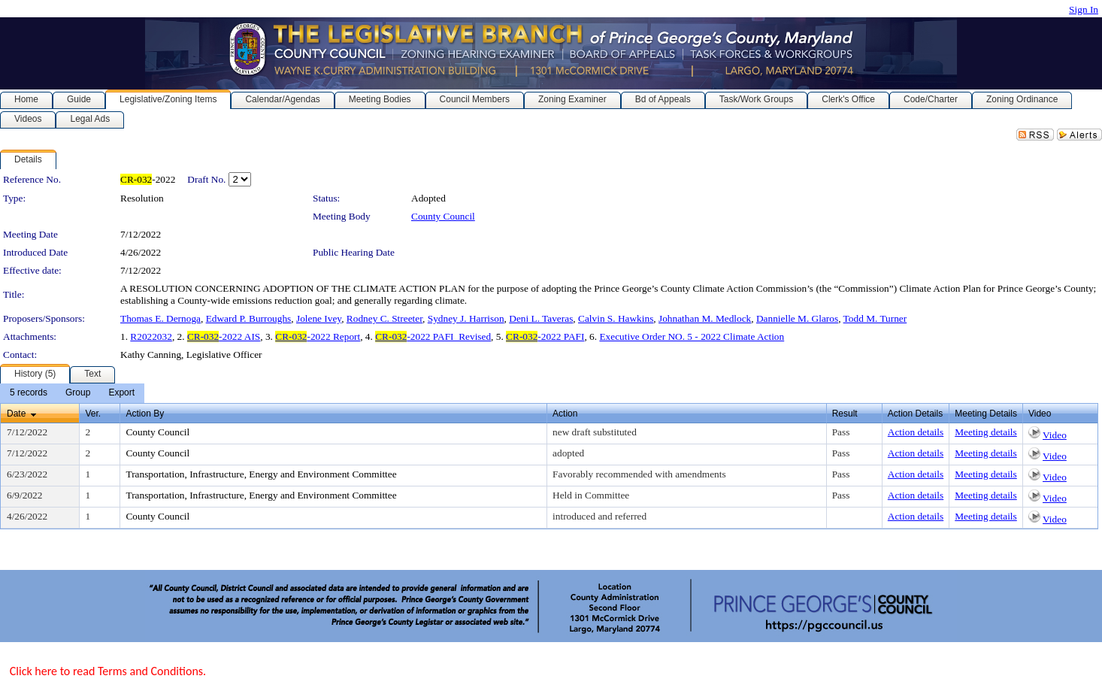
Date (16, 413)
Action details (915, 432)
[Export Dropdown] (121, 393)
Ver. (93, 413)
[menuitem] (28, 393)
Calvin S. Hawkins (615, 318)
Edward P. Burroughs (249, 318)
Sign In (1083, 9)
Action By (145, 413)
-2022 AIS (223, 336)
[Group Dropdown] (77, 393)
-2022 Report (317, 336)
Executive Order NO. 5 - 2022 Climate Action (691, 336)
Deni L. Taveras (541, 318)
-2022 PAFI (545, 336)
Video (1055, 435)
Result (845, 413)
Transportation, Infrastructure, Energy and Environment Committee (261, 474)
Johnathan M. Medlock (704, 318)
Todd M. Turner (875, 318)
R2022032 (151, 336)
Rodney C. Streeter (384, 318)
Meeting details (986, 432)
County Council (443, 216)
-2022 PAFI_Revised (433, 336)
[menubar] (72, 393)
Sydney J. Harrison (466, 318)
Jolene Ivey (318, 318)
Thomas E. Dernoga (160, 318)
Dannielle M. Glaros (797, 318)
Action (565, 413)
